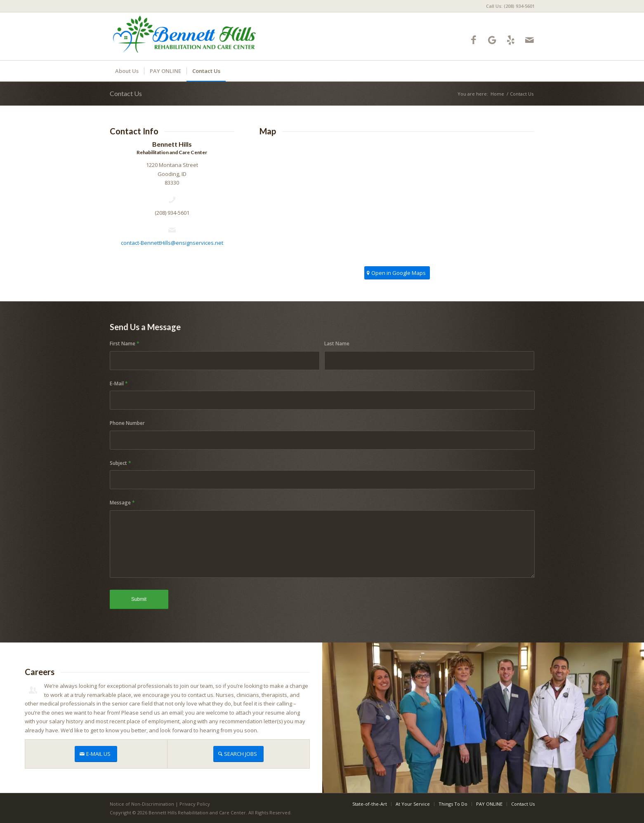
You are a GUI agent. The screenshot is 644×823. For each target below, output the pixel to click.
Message (122, 502)
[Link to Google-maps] (492, 39)
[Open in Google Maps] (397, 273)
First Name (124, 343)
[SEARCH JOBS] (238, 754)
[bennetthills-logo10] (185, 36)
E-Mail (119, 383)
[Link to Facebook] (474, 39)
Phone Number (127, 423)
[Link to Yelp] (511, 39)
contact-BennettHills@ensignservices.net (172, 242)
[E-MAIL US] (96, 754)
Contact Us (126, 93)
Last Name (336, 343)
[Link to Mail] (529, 39)
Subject (120, 463)
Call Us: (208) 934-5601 (510, 6)
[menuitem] (508, 6)
